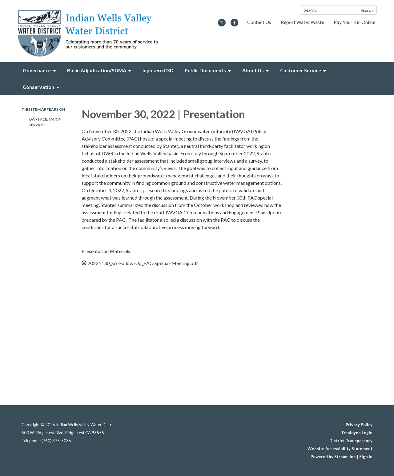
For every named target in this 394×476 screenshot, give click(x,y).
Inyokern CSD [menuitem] (158, 70)
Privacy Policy (359, 424)
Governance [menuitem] (37, 70)
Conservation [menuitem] (38, 87)
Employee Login (357, 432)
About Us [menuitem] (253, 70)
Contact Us (259, 22)
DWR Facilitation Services (45, 122)
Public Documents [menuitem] (205, 70)
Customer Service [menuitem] (300, 70)
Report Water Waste (302, 22)
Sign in (365, 456)
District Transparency (350, 440)
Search (367, 10)
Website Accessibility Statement (340, 448)
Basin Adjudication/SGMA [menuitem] (96, 70)
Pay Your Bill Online (354, 22)
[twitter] (222, 24)
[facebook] (234, 24)
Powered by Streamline (333, 456)
